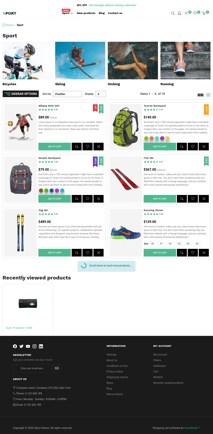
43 (179, 238)
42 (170, 238)
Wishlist (158, 372)
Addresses (159, 360)
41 (161, 238)
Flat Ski (148, 153)
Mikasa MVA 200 (48, 100)
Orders (157, 355)
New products (115, 389)
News (110, 377)
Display (89, 88)
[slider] (48, 104)
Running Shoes (153, 205)
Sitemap (111, 349)
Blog (109, 383)
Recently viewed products (168, 377)
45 (197, 238)
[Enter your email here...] (32, 363)
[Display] (100, 89)
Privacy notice (115, 366)
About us (112, 355)
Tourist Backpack (155, 100)
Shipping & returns (117, 372)
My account (160, 349)
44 (188, 238)
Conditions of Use (117, 360)
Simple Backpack (49, 153)
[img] (172, 10)
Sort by (46, 88)
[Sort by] (67, 89)
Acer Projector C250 (19, 322)
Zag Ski (43, 205)
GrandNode (191, 423)
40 (152, 238)
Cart (155, 366)
